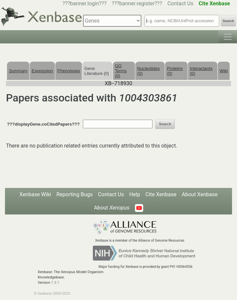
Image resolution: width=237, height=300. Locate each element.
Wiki (224, 70)
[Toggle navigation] (227, 36)
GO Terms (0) (121, 70)
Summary (18, 70)
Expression (42, 70)
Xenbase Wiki (35, 194)
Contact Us (180, 3)
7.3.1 (55, 282)
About (111, 208)
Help (134, 194)
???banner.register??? (137, 3)
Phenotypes (68, 70)
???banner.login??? (85, 3)
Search (228, 21)
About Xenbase (199, 194)
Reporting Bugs (74, 194)
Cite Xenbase (161, 194)
